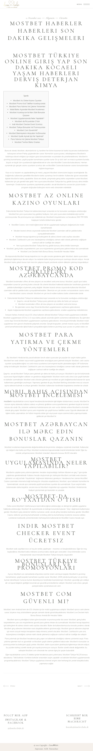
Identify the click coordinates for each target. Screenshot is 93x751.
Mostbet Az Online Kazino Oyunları (27, 100)
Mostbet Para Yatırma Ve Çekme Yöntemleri (27, 106)
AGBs (46, 748)
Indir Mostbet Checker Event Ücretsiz (27, 124)
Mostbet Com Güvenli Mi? (27, 130)
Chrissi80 (63, 18)
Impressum (39, 748)
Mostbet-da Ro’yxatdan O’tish (27, 121)
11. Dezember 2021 (34, 18)
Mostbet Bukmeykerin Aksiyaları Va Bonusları (27, 133)
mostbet (7, 401)
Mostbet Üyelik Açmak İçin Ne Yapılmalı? (27, 136)
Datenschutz (53, 748)
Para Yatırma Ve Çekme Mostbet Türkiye (27, 139)
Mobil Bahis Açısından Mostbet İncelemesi (27, 109)
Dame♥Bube (53, 745)
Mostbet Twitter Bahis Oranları (27, 142)
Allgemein (50, 18)
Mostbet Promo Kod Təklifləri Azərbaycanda (27, 103)
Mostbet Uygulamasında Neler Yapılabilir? (27, 118)
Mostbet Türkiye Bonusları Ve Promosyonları (27, 127)
